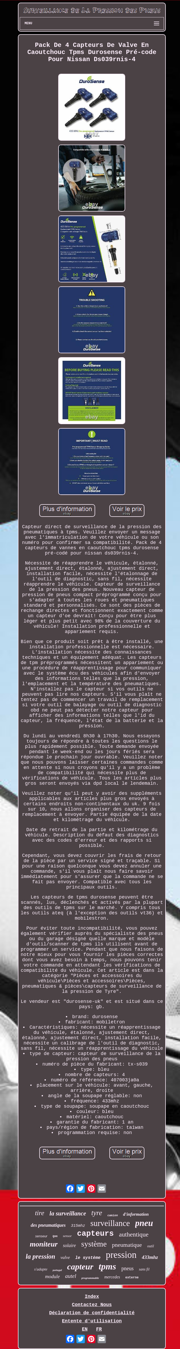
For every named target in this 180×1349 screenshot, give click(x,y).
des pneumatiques (48, 1225)
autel (70, 1276)
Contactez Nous (92, 1304)
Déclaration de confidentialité (91, 1313)
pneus (127, 1268)
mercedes (112, 1277)
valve (65, 1257)
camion (112, 1215)
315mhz (78, 1226)
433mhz (150, 1257)
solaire (69, 1245)
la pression (40, 1256)
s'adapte (40, 1269)
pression (121, 1255)
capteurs (95, 1233)
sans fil (144, 1269)
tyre (96, 1213)
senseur (41, 1236)
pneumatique (127, 1245)
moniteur (44, 1244)
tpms (107, 1266)
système (94, 1243)
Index (92, 1296)
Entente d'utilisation (92, 1321)
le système (87, 1257)
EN (85, 1329)
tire (39, 1213)
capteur (80, 1266)
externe (131, 1277)
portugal (57, 1270)
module (52, 1276)
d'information (136, 1214)
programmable (90, 1277)
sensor (67, 1236)
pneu (144, 1223)
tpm (55, 1236)
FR (99, 1329)
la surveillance (68, 1213)
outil (150, 1246)
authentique (134, 1234)
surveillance (110, 1223)
